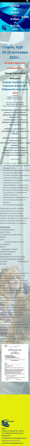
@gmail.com (21, 438)
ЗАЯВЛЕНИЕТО (23, 334)
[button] (27, 1)
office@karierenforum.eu (11, 441)
